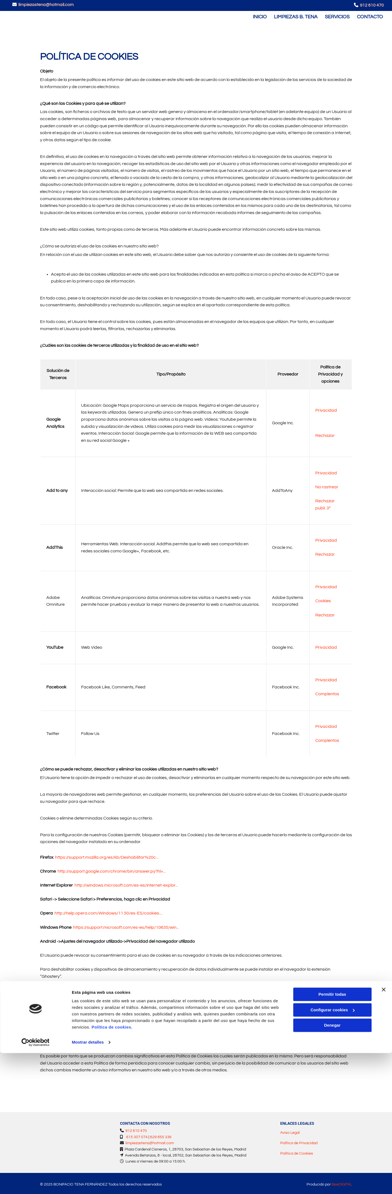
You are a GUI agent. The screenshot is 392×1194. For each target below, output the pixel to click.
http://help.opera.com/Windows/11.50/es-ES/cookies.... (108, 911)
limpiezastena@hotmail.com (46, 4)
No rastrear (326, 484)
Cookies (323, 598)
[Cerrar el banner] (383, 1130)
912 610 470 (372, 5)
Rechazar (325, 433)
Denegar (332, 1166)
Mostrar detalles (88, 1183)
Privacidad (326, 408)
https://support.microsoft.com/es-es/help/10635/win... (126, 925)
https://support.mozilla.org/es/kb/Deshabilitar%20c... (106, 855)
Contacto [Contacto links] (371, 15)
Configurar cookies (332, 1150)
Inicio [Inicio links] (258, 15)
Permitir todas (332, 1135)
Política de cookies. (111, 1168)
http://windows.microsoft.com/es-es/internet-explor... (126, 883)
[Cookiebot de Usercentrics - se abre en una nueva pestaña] (35, 1183)
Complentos (327, 692)
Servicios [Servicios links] (337, 15)
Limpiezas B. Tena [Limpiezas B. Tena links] (295, 15)
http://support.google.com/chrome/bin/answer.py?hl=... (112, 869)
